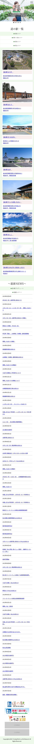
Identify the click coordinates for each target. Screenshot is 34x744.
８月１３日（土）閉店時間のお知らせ (12, 567)
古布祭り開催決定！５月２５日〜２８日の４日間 (15, 453)
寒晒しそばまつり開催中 (9, 469)
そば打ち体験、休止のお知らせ (11, 614)
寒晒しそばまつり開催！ (9, 341)
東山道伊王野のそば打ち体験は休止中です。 (14, 687)
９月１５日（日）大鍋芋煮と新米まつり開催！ (15, 318)
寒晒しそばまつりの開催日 (9, 365)
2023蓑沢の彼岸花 (7, 430)
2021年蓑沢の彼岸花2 (8, 663)
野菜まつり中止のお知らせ (9, 591)
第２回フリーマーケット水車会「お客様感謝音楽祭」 (16, 575)
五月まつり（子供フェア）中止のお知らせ (13, 461)
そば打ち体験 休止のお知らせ (11, 583)
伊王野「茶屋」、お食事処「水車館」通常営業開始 (16, 334)
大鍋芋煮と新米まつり (8, 437)
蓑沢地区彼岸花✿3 (7, 526)
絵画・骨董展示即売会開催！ (10, 695)
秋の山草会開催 (7, 648)
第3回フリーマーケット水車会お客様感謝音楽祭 (15, 510)
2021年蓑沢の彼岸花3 (8, 655)
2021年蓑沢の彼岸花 (8, 671)
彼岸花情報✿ (6, 559)
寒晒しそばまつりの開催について (11, 380)
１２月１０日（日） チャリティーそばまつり (14, 404)
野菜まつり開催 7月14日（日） (11, 326)
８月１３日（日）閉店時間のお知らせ (12, 445)
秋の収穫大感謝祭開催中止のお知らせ (12, 518)
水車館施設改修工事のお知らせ (11, 388)
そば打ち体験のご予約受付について (12, 373)
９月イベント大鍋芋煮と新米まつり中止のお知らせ (16, 541)
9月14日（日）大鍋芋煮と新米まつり (12, 300)
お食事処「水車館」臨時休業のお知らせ (13, 357)
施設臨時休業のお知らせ (9, 349)
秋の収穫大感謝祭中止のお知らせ (11, 640)
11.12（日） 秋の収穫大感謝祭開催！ (13, 422)
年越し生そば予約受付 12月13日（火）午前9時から (16, 494)
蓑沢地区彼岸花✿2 (7, 534)
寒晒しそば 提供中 (8, 606)
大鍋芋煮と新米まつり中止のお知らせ (12, 679)
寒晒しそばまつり (7, 487)
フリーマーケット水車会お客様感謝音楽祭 (13, 598)
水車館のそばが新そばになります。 (12, 632)
